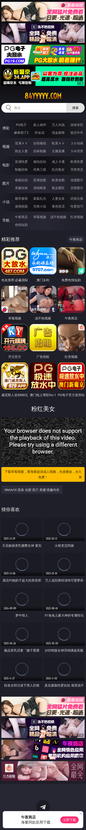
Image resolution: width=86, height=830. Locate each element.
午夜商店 (21, 217)
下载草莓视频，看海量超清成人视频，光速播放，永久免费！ (44, 474)
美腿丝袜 (21, 188)
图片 (6, 183)
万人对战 (58, 125)
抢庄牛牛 (76, 132)
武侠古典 (76, 198)
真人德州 (39, 125)
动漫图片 (76, 180)
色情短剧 (21, 224)
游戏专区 (76, 125)
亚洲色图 (39, 180)
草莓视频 (39, 217)
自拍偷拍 (39, 143)
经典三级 (39, 169)
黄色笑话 (58, 206)
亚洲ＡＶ (21, 143)
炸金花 (39, 132)
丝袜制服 (39, 151)
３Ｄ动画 (76, 143)
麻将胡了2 (21, 132)
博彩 (6, 128)
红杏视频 (76, 217)
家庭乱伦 (39, 198)
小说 (6, 201)
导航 (6, 220)
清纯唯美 (39, 188)
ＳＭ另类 (76, 151)
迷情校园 (21, 206)
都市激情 (21, 198)
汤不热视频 (58, 217)
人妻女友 (58, 198)
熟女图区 (58, 188)
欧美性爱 (76, 161)
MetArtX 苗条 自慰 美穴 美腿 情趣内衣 (32, 490)
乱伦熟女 (58, 169)
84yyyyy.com (43, 96)
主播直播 (58, 151)
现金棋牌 (58, 132)
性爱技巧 (76, 206)
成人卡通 (58, 161)
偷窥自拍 (21, 180)
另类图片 (76, 188)
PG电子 (21, 125)
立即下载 (69, 820)
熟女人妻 (21, 151)
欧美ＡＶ (58, 143)
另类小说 (39, 206)
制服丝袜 (21, 169)
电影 (6, 164)
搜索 (75, 107)
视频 (6, 146)
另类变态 (76, 169)
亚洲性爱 (21, 161)
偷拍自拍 (39, 161)
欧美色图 (58, 180)
